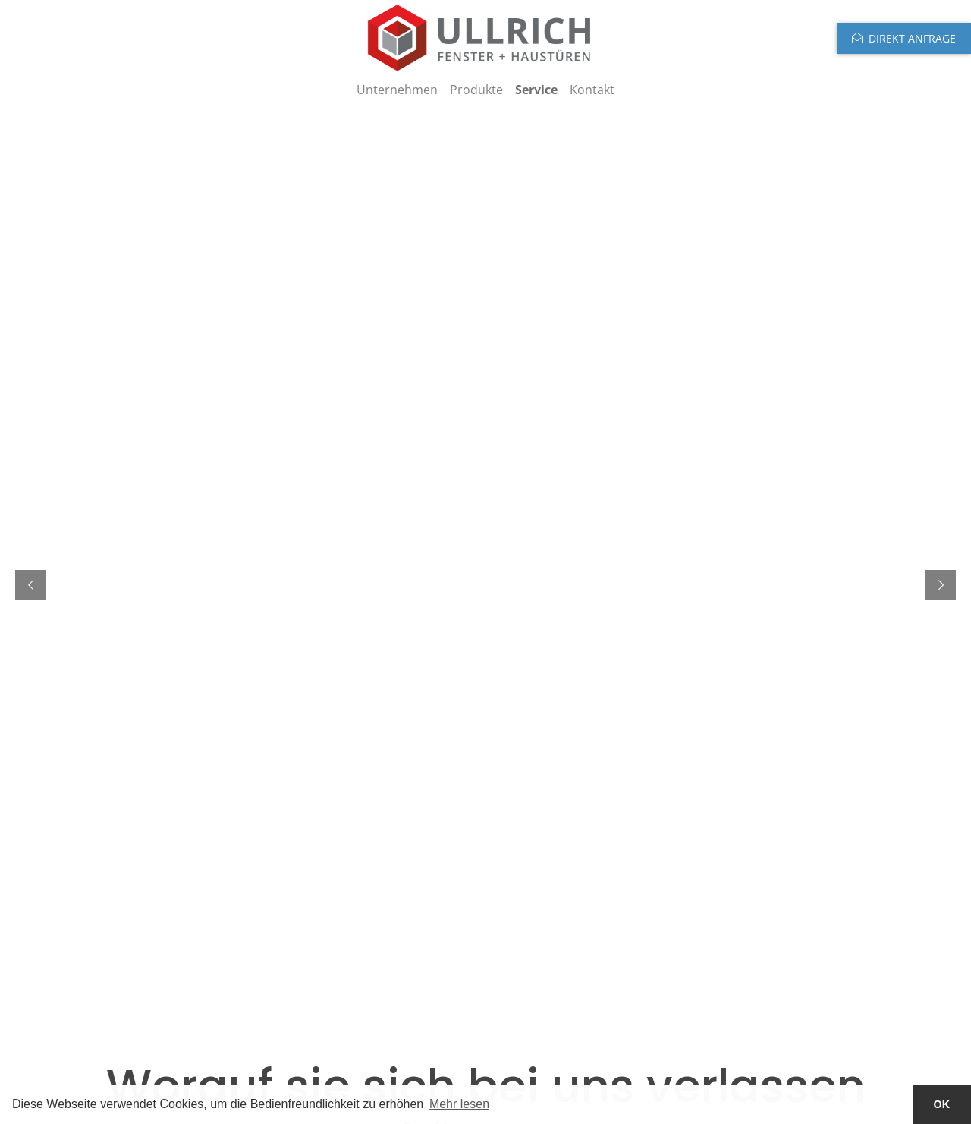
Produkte (476, 89)
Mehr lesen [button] (459, 1103)
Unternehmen (397, 89)
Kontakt (592, 89)
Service (536, 89)
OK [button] (942, 1104)
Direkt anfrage (912, 38)
